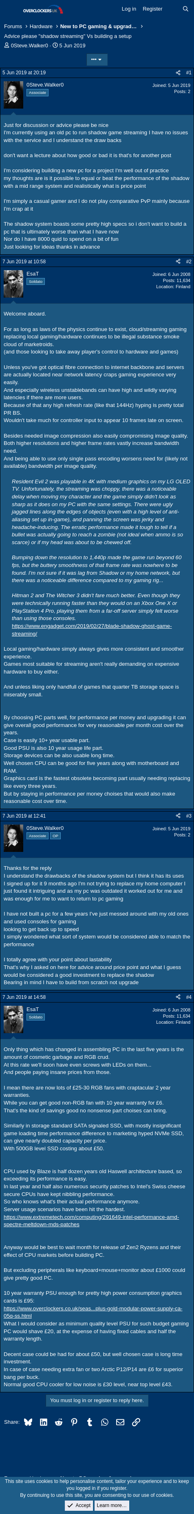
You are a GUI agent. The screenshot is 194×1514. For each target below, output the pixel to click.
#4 (189, 997)
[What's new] (172, 9)
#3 (189, 816)
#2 (189, 262)
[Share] (178, 73)
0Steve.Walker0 (29, 45)
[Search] (185, 9)
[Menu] (11, 9)
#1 (189, 73)
